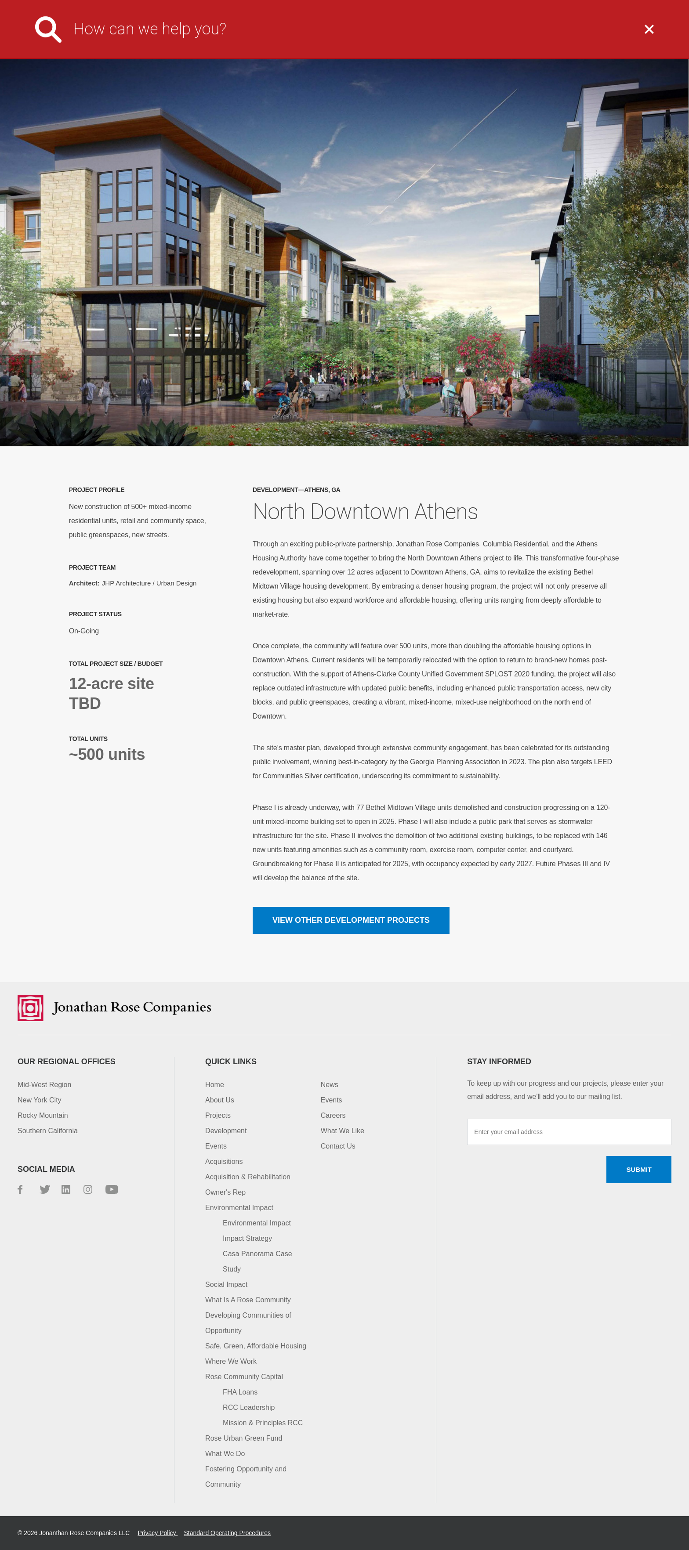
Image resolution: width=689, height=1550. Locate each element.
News (329, 1084)
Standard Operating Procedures (227, 1532)
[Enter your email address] (569, 1132)
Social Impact (226, 1284)
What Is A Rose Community (248, 1300)
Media (394, 7)
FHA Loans (240, 1392)
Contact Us (557, 7)
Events (216, 1146)
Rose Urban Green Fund (243, 1438)
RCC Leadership (249, 1407)
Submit (639, 1169)
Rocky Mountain (43, 1115)
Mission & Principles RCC (263, 1423)
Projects (457, 36)
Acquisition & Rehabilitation (247, 1177)
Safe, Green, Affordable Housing (255, 1346)
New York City (40, 1100)
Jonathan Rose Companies (72, 36)
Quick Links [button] (231, 1061)
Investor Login (495, 7)
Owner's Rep (225, 1192)
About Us (285, 36)
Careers (438, 7)
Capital (609, 36)
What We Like (342, 1130)
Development (226, 1130)
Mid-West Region (44, 1084)
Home (214, 1084)
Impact (535, 36)
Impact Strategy (247, 1238)
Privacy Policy (158, 1532)
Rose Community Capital (244, 1376)
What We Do (371, 36)
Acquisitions (224, 1161)
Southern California (48, 1130)
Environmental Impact (239, 1207)
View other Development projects (351, 920)
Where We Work (231, 1361)
